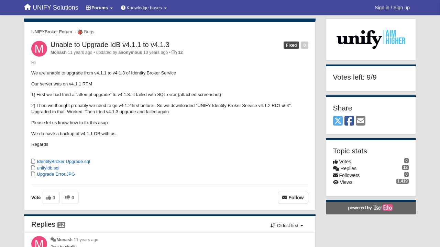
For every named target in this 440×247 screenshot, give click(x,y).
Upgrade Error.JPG (55, 174)
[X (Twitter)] (338, 121)
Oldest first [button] (287, 225)
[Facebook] (349, 121)
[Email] (360, 121)
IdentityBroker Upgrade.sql (63, 161)
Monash (59, 52)
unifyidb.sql (47, 167)
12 (180, 52)
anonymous (130, 52)
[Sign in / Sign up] (392, 7)
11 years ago (86, 239)
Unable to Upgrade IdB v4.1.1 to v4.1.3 (110, 44)
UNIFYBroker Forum (51, 31)
